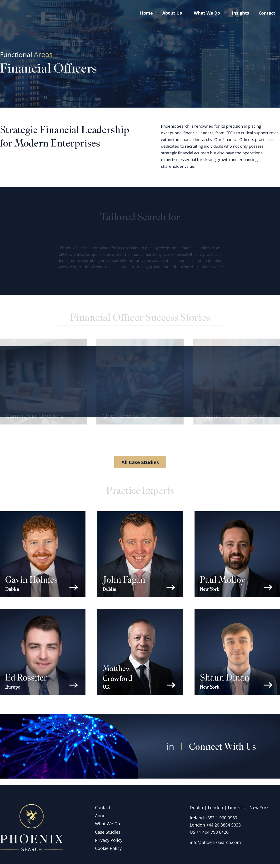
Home (146, 13)
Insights (240, 13)
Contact (267, 13)
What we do (208, 13)
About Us (173, 13)
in (170, 752)
